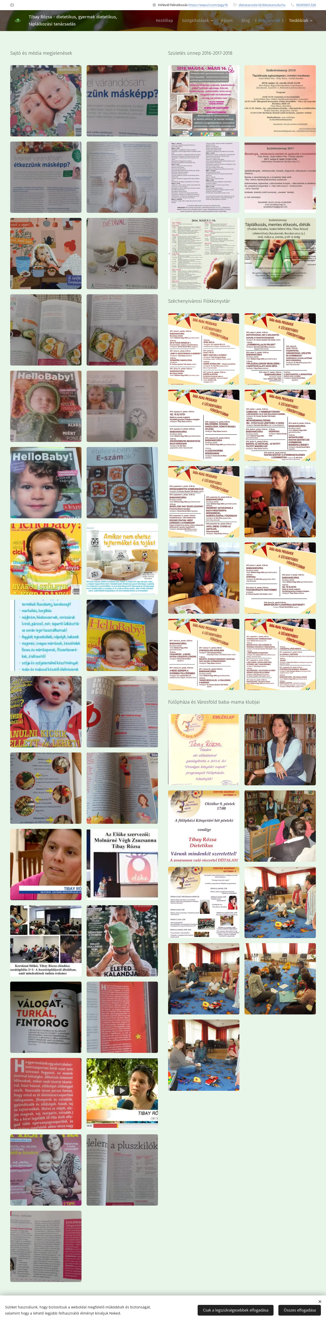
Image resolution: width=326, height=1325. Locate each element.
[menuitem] (165, 20)
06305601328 (306, 5)
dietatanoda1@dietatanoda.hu (262, 5)
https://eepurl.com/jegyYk (208, 5)
